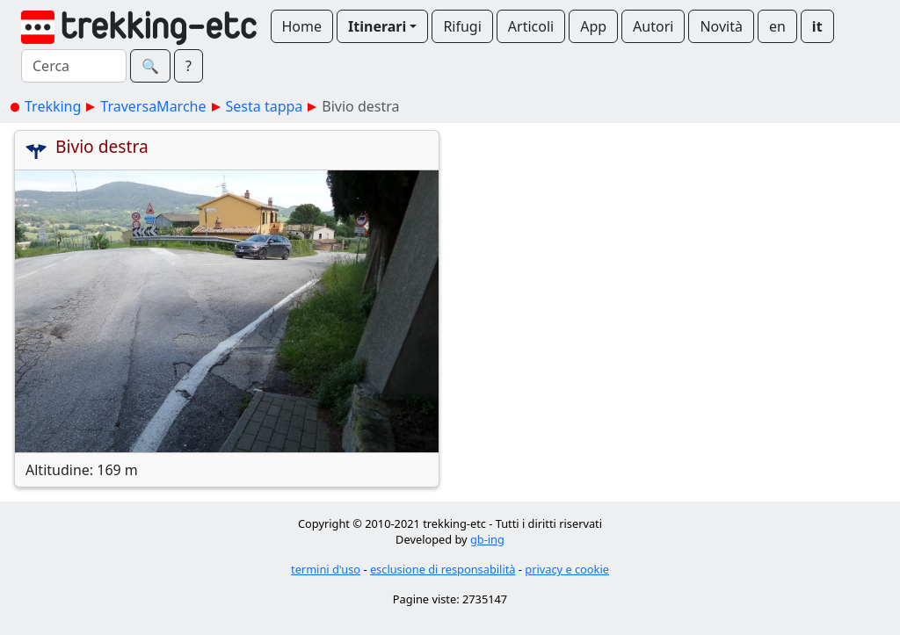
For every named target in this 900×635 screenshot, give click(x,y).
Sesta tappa (264, 106)
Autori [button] (653, 26)
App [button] (593, 26)
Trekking (53, 106)
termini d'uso (325, 569)
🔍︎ (150, 66)
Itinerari (377, 26)
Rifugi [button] (462, 26)
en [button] (777, 26)
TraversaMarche (153, 106)
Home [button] (302, 26)
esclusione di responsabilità (443, 569)
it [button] (817, 26)
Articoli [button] (531, 26)
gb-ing (487, 539)
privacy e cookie (567, 569)
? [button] (188, 66)
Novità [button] (721, 26)
